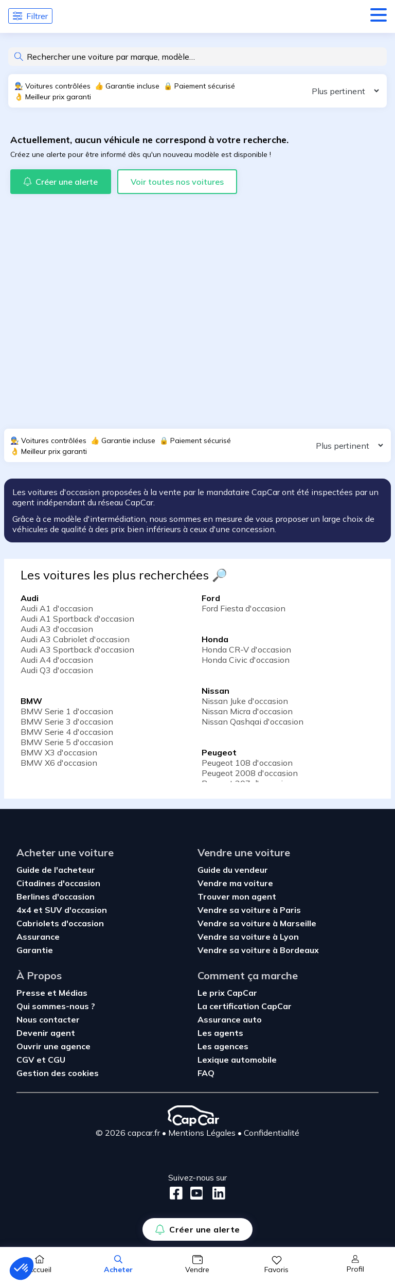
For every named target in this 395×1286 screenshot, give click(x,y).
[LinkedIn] (215, 1193)
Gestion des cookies (57, 1073)
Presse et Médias (51, 993)
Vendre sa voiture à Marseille (257, 923)
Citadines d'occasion (58, 883)
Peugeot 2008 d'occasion (250, 773)
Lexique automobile (237, 1059)
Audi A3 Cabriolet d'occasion (75, 639)
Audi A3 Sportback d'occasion (77, 649)
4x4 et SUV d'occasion (61, 910)
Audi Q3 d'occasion (57, 670)
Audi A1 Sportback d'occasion (77, 618)
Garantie (34, 950)
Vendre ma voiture (235, 883)
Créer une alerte (197, 1229)
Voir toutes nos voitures (177, 182)
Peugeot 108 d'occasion (247, 762)
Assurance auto (230, 1019)
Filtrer (30, 16)
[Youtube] (194, 1193)
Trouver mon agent (237, 896)
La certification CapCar (245, 1006)
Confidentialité (271, 1133)
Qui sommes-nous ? (55, 1006)
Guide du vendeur (233, 870)
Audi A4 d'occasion (57, 660)
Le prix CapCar (227, 993)
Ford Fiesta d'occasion (243, 608)
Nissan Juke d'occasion (245, 701)
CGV (26, 1059)
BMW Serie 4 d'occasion (67, 732)
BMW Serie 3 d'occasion (67, 721)
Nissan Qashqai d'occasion (252, 721)
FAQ (206, 1073)
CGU (56, 1059)
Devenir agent (45, 1033)
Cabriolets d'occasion (60, 923)
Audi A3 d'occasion (57, 629)
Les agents (220, 1033)
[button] (21, 1268)
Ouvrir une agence (53, 1046)
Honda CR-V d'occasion (246, 649)
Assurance (38, 936)
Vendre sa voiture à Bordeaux (258, 950)
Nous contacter (48, 1019)
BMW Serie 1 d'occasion (67, 711)
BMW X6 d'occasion (59, 762)
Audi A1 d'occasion (57, 608)
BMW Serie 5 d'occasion (67, 742)
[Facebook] (176, 1193)
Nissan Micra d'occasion (247, 711)
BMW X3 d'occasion (59, 752)
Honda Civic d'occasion (246, 660)
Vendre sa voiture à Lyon (248, 936)
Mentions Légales (202, 1133)
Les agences (223, 1046)
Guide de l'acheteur (55, 870)
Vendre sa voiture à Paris (249, 910)
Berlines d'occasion (55, 896)
